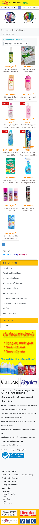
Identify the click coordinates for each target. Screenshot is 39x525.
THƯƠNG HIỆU (8, 320)
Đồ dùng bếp (23, 255)
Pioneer (5, 325)
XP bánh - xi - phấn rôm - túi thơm (15, 303)
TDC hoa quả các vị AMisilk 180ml (28, 70)
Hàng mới (6, 501)
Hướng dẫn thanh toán (10, 485)
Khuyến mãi (7, 504)
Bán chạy (6, 499)
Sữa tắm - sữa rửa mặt (11, 278)
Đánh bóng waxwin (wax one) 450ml (28, 209)
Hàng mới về (7, 496)
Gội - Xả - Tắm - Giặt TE (11, 293)
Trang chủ (5, 30)
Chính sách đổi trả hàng (10, 478)
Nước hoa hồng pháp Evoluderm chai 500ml (28, 126)
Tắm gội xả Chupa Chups (12, 273)
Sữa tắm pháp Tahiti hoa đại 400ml (11, 98)
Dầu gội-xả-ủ (7, 268)
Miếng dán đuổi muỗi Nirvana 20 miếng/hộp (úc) (11, 181)
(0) (28, 3)
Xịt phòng (15, 255)
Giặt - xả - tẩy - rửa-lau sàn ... (13, 283)
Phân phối (7, 491)
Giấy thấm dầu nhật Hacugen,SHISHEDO (11, 237)
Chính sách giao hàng (10, 481)
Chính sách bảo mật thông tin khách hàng (17, 475)
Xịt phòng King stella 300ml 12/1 (11, 209)
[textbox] (30, 8)
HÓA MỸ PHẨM (10, 263)
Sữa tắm (7, 254)
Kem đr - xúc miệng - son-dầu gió (15, 298)
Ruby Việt (18, 445)
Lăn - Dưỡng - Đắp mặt (11, 288)
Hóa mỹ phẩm (17, 30)
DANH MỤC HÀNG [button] (8, 8)
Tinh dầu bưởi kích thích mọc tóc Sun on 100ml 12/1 (10, 70)
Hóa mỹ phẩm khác (8, 34)
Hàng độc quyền (9, 494)
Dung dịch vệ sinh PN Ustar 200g (10, 154)
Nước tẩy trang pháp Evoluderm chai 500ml (11, 126)
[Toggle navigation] (34, 3)
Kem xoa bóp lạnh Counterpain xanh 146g (28, 154)
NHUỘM (6, 308)
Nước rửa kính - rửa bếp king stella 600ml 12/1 (28, 181)
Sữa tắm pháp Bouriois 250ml (28, 98)
